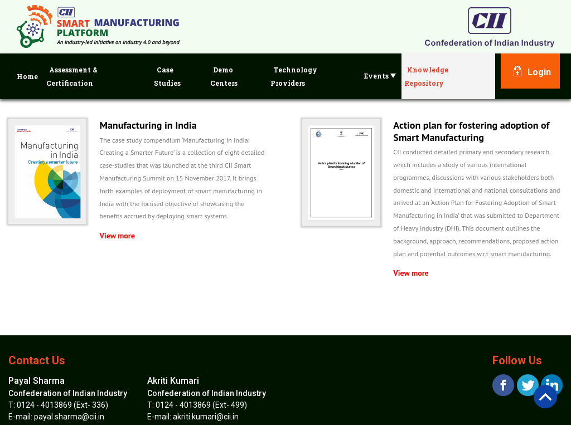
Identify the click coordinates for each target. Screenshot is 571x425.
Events (380, 75)
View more (117, 236)
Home (27, 76)
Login (539, 72)
